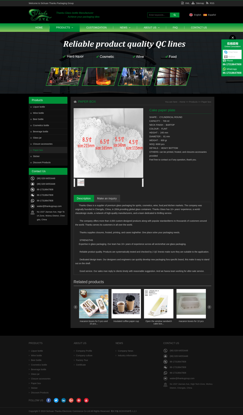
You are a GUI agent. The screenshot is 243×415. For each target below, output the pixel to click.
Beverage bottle (39, 131)
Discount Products (40, 162)
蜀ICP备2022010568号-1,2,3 (123, 411)
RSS (210, 3)
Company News (124, 351)
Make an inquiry (107, 198)
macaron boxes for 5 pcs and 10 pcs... (94, 322)
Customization (96, 27)
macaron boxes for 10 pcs (191, 321)
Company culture (83, 355)
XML (185, 3)
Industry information (126, 355)
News (125, 27)
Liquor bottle (37, 107)
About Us (151, 27)
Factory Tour (81, 360)
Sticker (35, 156)
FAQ (175, 27)
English (212, 15)
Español (226, 15)
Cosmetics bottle (39, 125)
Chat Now (233, 52)
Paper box (36, 150)
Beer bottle (37, 119)
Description (84, 198)
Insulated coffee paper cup (126, 321)
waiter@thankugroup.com (49, 206)
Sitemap (198, 3)
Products (64, 27)
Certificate (80, 365)
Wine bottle (37, 113)
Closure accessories (41, 144)
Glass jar (36, 137)
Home (39, 27)
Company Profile (83, 351)
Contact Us (199, 27)
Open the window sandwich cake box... (158, 322)
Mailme (231, 56)
